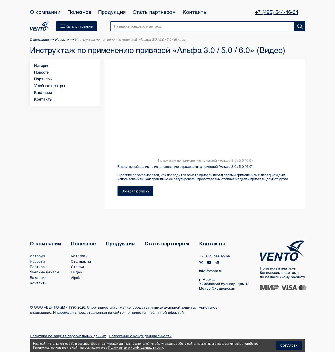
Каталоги (79, 255)
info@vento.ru (211, 270)
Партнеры (43, 78)
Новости (41, 72)
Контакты (195, 12)
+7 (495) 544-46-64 (276, 12)
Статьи (77, 266)
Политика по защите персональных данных (68, 336)
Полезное (79, 12)
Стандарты (81, 261)
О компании (45, 12)
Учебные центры (49, 85)
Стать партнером (154, 12)
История (41, 65)
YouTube (209, 262)
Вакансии (43, 92)
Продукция (112, 12)
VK (201, 262)
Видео (76, 271)
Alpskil (76, 276)
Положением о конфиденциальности (135, 347)
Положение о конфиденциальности (141, 336)
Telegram (217, 262)
